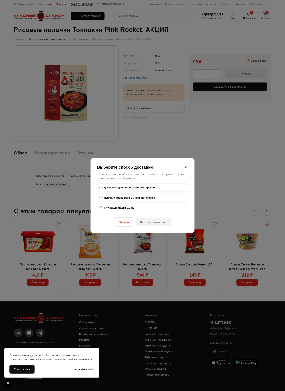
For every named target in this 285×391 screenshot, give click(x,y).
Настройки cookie (83, 369)
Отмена (124, 221)
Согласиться (22, 369)
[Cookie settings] (8, 383)
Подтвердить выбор (153, 221)
